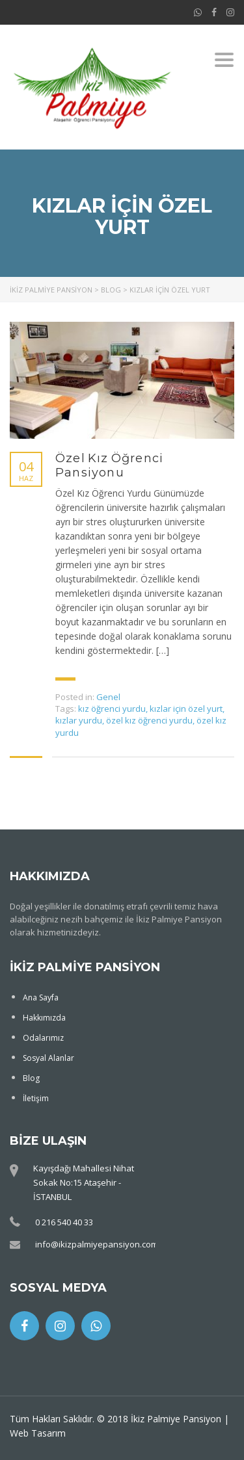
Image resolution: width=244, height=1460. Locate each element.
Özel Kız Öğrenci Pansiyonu (109, 465)
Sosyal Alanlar (48, 1057)
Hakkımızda (44, 1017)
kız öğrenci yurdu (112, 708)
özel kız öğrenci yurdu (149, 720)
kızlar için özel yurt (186, 708)
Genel (108, 697)
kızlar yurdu (78, 720)
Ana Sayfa (41, 997)
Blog (31, 1078)
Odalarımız (43, 1037)
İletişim (36, 1098)
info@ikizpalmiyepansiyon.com (96, 1244)
